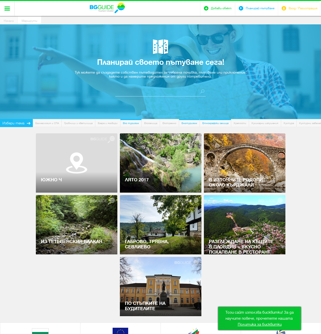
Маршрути (29, 21)
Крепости (240, 123)
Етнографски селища (215, 123)
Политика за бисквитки (260, 324)
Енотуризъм (189, 123)
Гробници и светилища (78, 123)
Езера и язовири (108, 123)
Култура (289, 123)
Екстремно (169, 123)
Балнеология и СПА (47, 123)
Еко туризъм (131, 123)
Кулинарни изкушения (265, 123)
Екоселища (150, 123)
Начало (9, 21)
